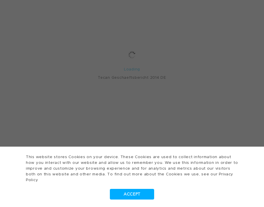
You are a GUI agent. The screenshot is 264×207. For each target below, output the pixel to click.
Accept (132, 194)
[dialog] (132, 103)
